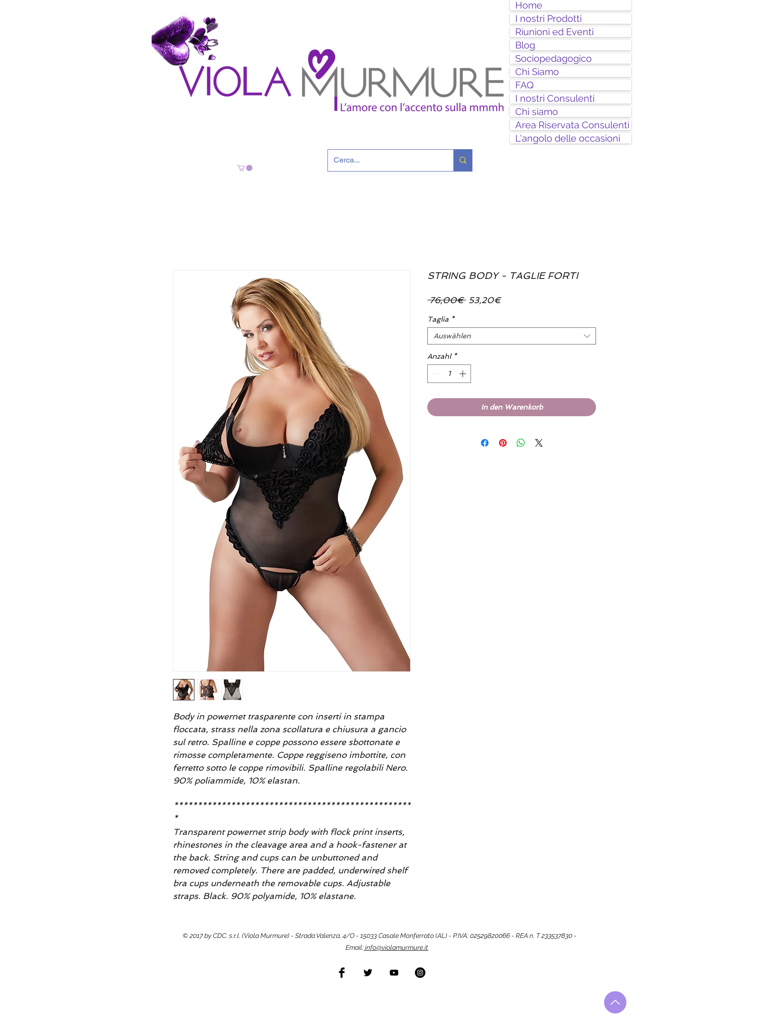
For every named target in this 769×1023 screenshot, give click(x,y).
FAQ (524, 85)
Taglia (440, 319)
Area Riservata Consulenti (572, 125)
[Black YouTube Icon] (394, 972)
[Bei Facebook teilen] (484, 443)
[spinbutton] (449, 373)
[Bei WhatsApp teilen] (521, 443)
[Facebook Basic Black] (341, 972)
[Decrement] (435, 373)
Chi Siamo (537, 71)
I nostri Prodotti (548, 18)
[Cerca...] (383, 160)
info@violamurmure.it (396, 947)
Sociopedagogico (553, 58)
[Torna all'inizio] (615, 1002)
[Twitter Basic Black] (368, 972)
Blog (525, 45)
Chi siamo (536, 111)
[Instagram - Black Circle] (420, 972)
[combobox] (511, 335)
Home (528, 5)
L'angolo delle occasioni (567, 138)
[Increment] (463, 373)
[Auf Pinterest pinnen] (503, 443)
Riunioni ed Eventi (554, 32)
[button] (244, 168)
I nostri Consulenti (555, 98)
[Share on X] (539, 443)
